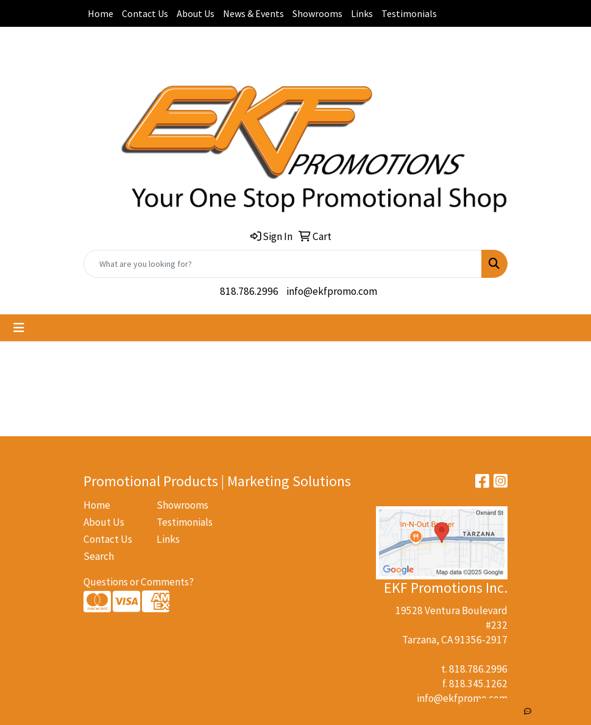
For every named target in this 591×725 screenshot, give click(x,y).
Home (100, 13)
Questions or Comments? (138, 582)
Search (98, 556)
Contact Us (145, 13)
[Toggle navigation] (19, 327)
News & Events (253, 13)
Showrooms (317, 13)
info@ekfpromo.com (331, 291)
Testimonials (409, 13)
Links (362, 13)
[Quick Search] (282, 264)
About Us (195, 13)
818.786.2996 (249, 291)
